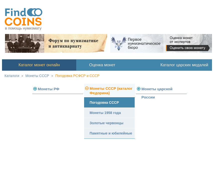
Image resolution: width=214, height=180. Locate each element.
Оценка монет (102, 65)
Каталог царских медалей (184, 65)
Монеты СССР (37, 76)
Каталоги (12, 76)
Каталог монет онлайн (39, 65)
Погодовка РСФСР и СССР (77, 76)
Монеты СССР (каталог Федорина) (111, 90)
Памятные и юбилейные (111, 133)
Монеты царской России (156, 90)
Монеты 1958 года (105, 113)
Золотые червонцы (106, 123)
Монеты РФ (48, 89)
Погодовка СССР (104, 102)
